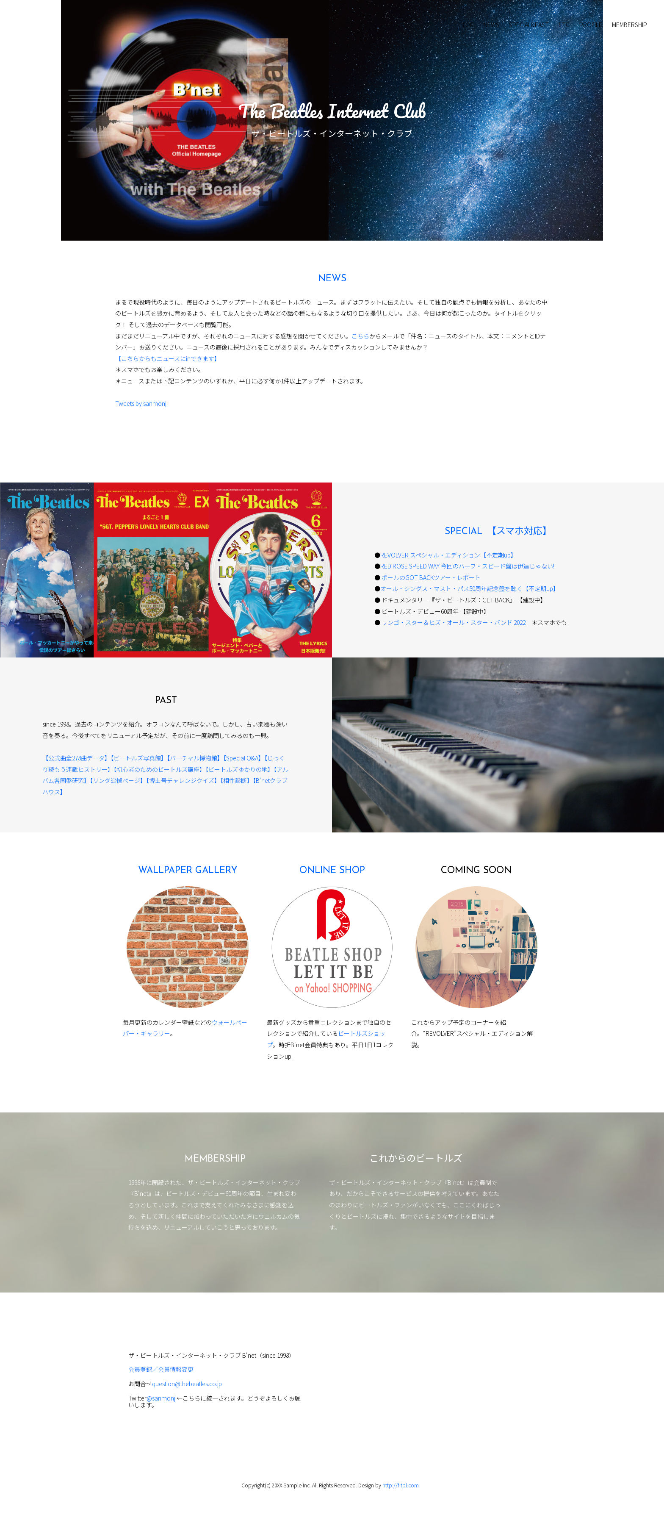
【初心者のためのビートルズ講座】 (159, 769)
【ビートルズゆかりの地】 (239, 769)
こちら (360, 336)
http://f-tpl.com (400, 1485)
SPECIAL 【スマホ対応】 (498, 532)
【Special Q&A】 (243, 758)
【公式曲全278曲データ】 (76, 758)
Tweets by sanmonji (141, 403)
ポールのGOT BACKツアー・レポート (430, 577)
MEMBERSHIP (629, 24)
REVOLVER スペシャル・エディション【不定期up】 (448, 555)
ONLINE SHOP (332, 871)
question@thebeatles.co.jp (187, 1383)
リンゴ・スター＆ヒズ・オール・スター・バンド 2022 (456, 622)
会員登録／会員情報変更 (161, 1369)
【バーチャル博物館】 (195, 758)
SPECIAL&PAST (529, 24)
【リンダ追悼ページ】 (118, 780)
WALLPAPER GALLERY (188, 871)
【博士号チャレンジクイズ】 (183, 780)
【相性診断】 (236, 780)
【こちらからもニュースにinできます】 (167, 358)
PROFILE (590, 24)
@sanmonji (162, 1398)
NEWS (491, 24)
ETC (564, 24)
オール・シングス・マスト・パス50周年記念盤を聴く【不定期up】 (469, 588)
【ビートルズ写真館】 (139, 758)
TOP (468, 24)
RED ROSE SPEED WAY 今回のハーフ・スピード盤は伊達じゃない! (467, 566)
